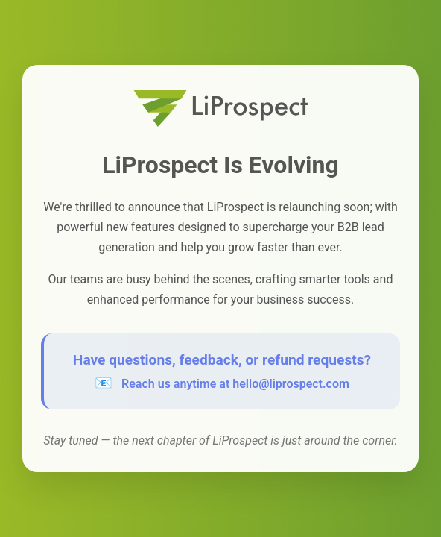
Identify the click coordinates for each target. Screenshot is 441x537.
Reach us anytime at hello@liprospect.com (235, 384)
